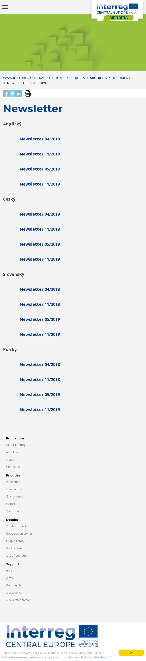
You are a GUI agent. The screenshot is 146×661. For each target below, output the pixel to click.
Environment (14, 496)
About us (12, 452)
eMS (9, 570)
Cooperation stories (19, 533)
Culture (11, 504)
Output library (15, 541)
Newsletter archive (18, 600)
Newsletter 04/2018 (40, 139)
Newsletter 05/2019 (40, 169)
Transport (12, 511)
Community (14, 585)
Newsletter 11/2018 (40, 154)
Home (60, 78)
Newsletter (18, 83)
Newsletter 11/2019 (40, 184)
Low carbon (14, 489)
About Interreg (15, 445)
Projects (77, 78)
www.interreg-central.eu (26, 78)
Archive (40, 83)
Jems (9, 578)
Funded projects (17, 526)
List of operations (18, 555)
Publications (14, 548)
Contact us (13, 467)
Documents (122, 78)
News (10, 459)
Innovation (13, 482)
